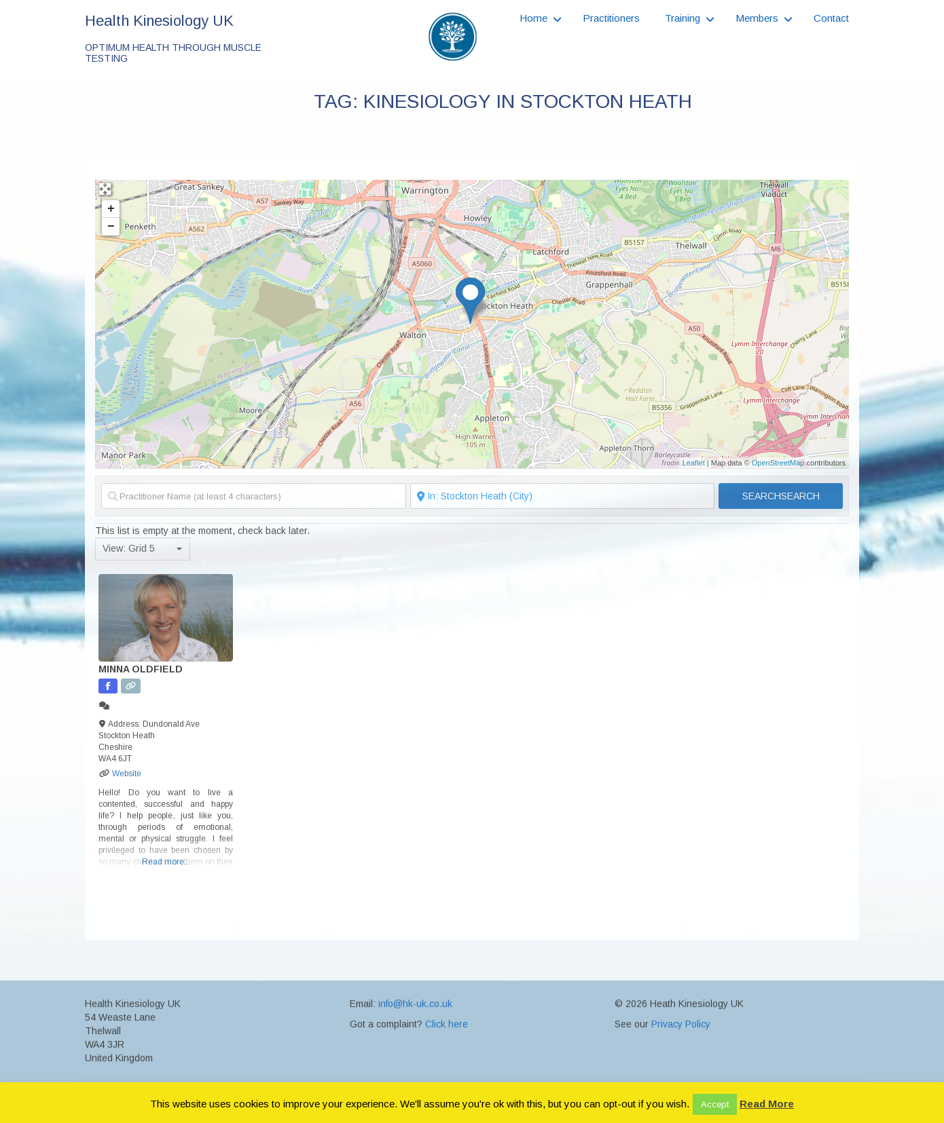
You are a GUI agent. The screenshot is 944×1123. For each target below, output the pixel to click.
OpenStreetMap (778, 463)
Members (757, 18)
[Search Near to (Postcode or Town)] (562, 496)
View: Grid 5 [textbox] (129, 548)
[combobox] (142, 548)
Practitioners (611, 18)
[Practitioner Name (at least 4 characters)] (253, 496)
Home (533, 18)
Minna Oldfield (140, 669)
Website (126, 773)
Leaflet (694, 463)
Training (682, 18)
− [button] (111, 226)
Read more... (166, 862)
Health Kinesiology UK (159, 20)
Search (781, 496)
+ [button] (111, 209)
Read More (767, 1103)
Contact (831, 18)
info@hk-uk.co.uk (415, 1066)
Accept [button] (715, 1104)
